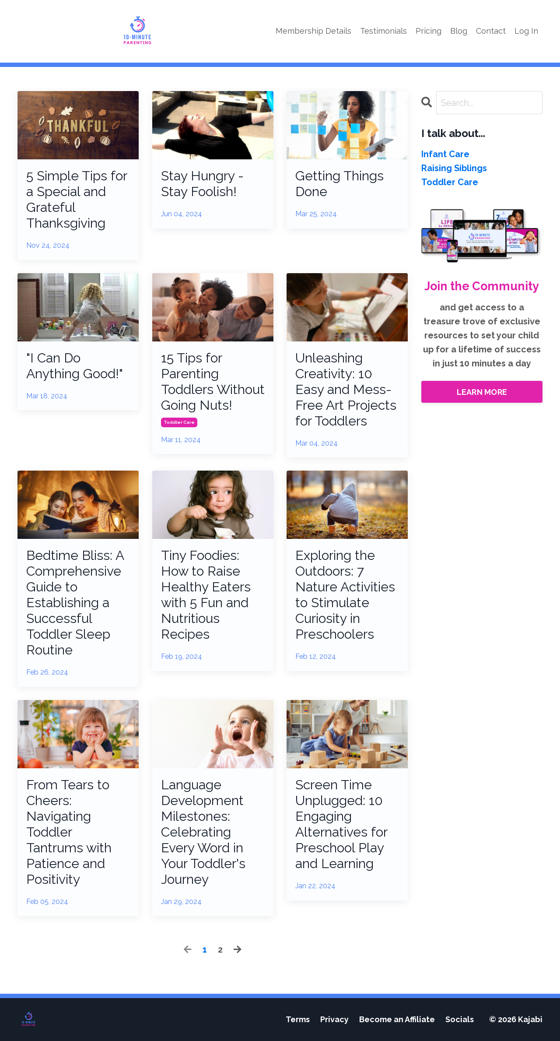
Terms (298, 1019)
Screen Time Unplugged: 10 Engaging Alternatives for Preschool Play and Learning (341, 824)
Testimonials (383, 30)
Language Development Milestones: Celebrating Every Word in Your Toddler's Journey (203, 832)
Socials (459, 1019)
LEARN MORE (482, 392)
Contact (491, 30)
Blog (458, 30)
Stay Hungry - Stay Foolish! (202, 183)
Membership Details (313, 30)
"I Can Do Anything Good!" (74, 365)
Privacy (334, 1019)
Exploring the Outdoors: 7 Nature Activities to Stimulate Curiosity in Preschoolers (345, 595)
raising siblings (454, 168)
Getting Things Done (339, 183)
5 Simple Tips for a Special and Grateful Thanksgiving (76, 199)
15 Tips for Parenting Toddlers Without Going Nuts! (213, 381)
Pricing (428, 30)
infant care (445, 154)
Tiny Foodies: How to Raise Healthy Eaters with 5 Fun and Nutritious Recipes (206, 595)
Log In (526, 30)
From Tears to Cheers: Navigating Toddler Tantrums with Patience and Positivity (69, 832)
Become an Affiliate (397, 1019)
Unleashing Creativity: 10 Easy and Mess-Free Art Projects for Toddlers (345, 389)
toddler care (179, 422)
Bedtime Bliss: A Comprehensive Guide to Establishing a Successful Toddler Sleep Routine (75, 603)
